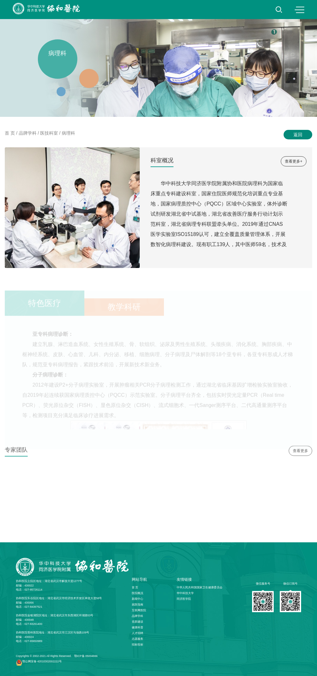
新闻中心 (137, 598)
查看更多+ (293, 161)
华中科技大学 (185, 593)
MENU (299, 10)
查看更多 (300, 452)
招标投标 (137, 644)
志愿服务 (137, 638)
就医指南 (137, 604)
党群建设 (137, 621)
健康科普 (137, 627)
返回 (297, 134)
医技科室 (49, 133)
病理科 (68, 133)
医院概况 (137, 593)
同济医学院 (184, 598)
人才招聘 (137, 633)
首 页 (10, 133)
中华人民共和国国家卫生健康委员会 (199, 587)
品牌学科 (28, 133)
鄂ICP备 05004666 (85, 656)
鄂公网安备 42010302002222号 (42, 661)
